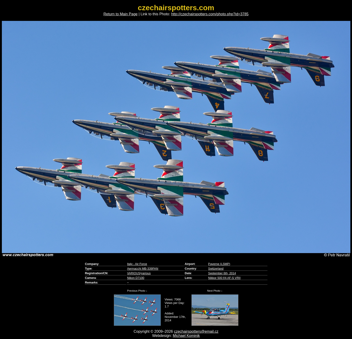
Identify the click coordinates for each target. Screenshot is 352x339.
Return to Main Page (120, 14)
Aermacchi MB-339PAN (142, 268)
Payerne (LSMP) (219, 264)
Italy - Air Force (137, 264)
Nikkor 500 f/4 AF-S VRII (224, 278)
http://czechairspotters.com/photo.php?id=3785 (210, 14)
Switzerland (216, 268)
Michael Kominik (186, 336)
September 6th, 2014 (222, 273)
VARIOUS (133, 273)
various (146, 273)
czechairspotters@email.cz (196, 331)
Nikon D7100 (135, 278)
